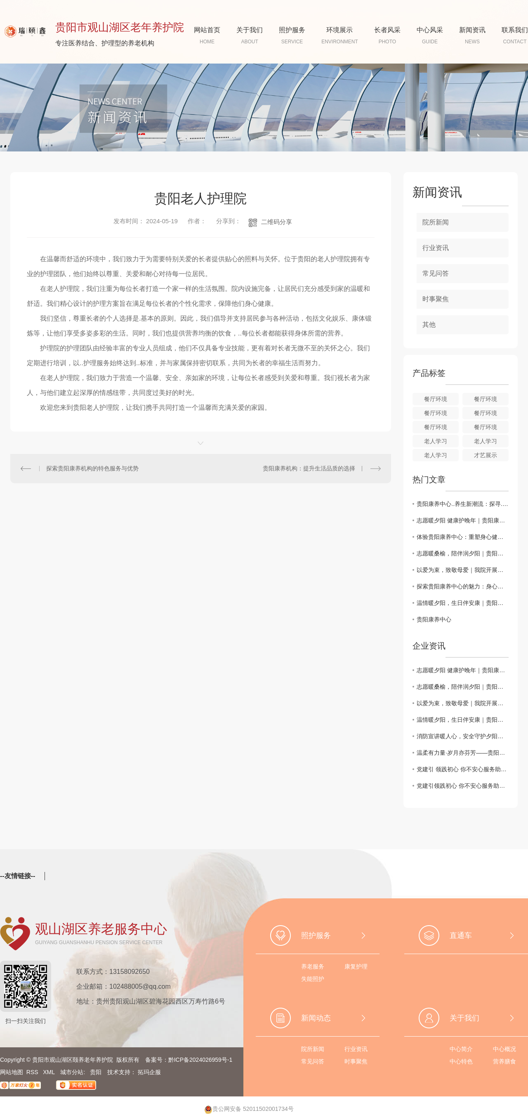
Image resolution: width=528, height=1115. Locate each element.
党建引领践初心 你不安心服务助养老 (463, 785)
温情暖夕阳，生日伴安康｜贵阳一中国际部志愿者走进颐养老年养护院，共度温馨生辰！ (463, 603)
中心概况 (504, 1049)
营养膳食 (504, 1061)
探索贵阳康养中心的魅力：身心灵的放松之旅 (463, 586)
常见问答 (435, 273)
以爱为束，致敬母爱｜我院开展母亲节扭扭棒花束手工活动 (463, 570)
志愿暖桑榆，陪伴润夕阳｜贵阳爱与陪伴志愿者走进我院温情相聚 (463, 553)
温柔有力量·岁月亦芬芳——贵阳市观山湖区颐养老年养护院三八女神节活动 (463, 752)
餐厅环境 (435, 399)
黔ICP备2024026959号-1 (200, 1059)
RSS (33, 1072)
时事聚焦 (435, 298)
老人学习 (435, 441)
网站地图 (11, 1072)
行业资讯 (435, 247)
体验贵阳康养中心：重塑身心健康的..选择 (463, 537)
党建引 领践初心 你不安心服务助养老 (463, 769)
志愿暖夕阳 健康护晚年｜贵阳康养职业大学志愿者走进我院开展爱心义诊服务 (463, 520)
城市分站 (71, 1072)
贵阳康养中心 (434, 619)
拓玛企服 (149, 1072)
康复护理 (356, 966)
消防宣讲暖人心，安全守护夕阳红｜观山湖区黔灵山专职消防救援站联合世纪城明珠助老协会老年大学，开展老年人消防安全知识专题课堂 (463, 736)
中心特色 (461, 1061)
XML (49, 1072)
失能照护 (312, 979)
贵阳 (95, 1072)
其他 (429, 324)
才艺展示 (485, 455)
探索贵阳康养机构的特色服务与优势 (92, 468)
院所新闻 (435, 222)
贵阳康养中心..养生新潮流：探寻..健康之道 (463, 504)
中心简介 (461, 1049)
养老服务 (312, 966)
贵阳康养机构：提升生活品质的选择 (309, 468)
